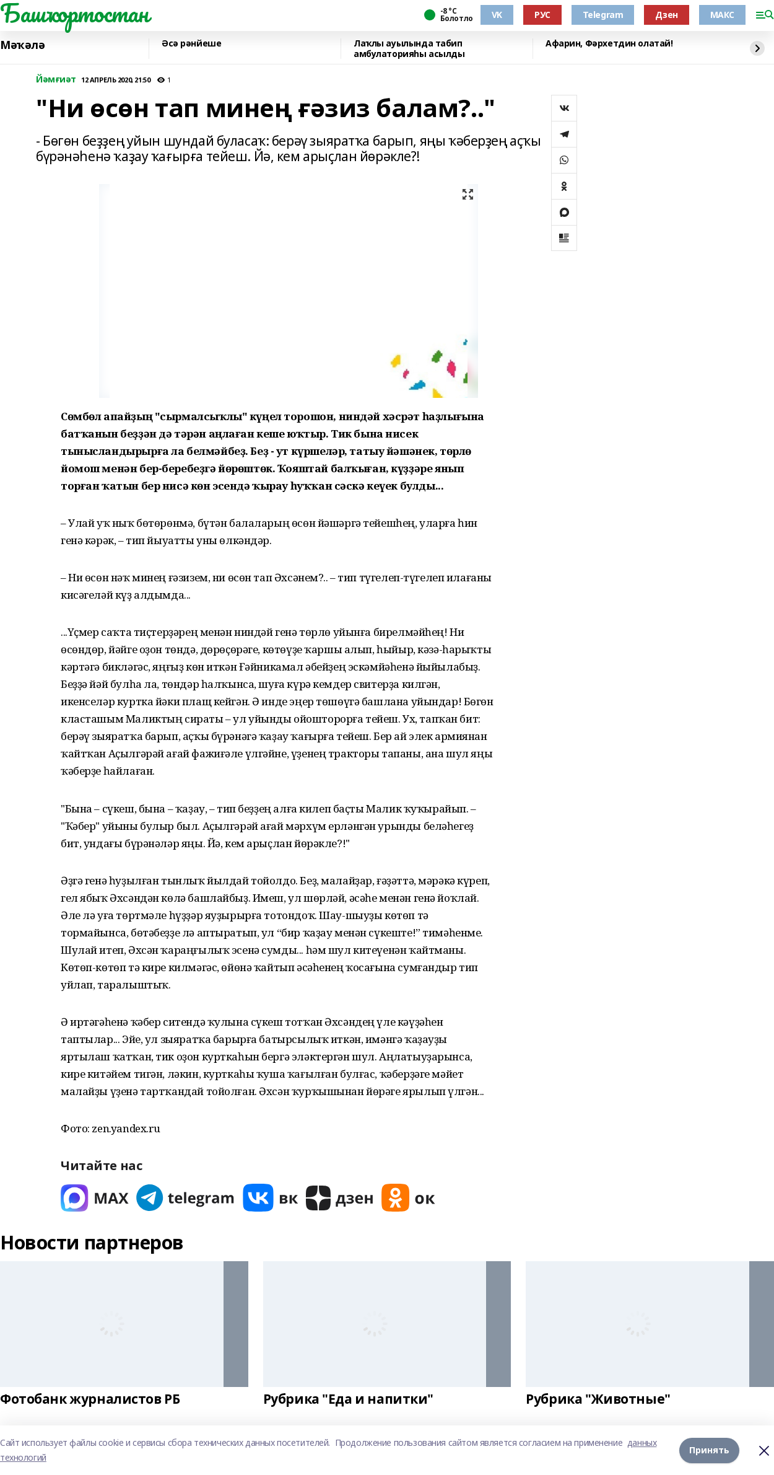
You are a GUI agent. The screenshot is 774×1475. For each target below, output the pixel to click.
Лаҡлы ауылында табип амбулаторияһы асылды (409, 48)
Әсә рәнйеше (191, 43)
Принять (709, 1450)
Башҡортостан (74, 13)
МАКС (722, 14)
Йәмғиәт (56, 79)
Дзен (666, 14)
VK (497, 14)
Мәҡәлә (22, 45)
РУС (542, 14)
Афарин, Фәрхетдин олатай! (609, 43)
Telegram (603, 14)
